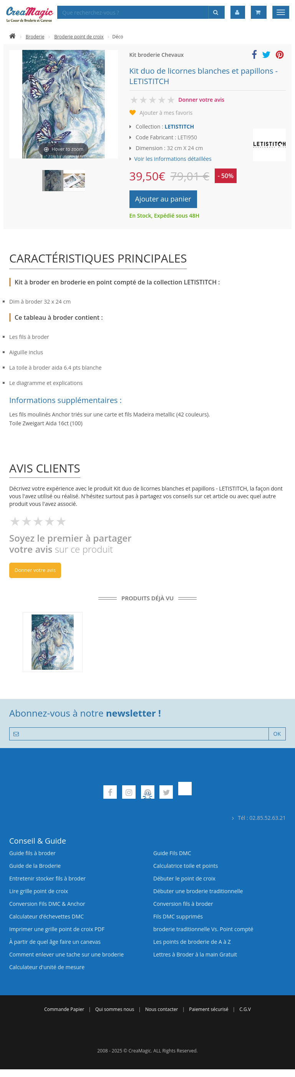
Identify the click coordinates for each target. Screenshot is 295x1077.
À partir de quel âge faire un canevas (55, 941)
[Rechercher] (216, 12)
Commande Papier (64, 1009)
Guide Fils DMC (172, 853)
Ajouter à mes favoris (165, 112)
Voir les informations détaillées (173, 158)
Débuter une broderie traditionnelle (198, 891)
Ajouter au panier (163, 198)
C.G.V (245, 1009)
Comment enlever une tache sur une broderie (66, 954)
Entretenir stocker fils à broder (47, 878)
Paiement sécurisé (208, 1009)
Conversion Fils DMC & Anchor (47, 903)
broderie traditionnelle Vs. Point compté (203, 929)
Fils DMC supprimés (178, 916)
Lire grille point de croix (38, 891)
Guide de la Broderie (35, 865)
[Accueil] (12, 36)
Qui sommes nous (114, 1009)
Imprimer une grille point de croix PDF (56, 929)
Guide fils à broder (32, 853)
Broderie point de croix (78, 36)
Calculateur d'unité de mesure (47, 967)
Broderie (35, 36)
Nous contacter (161, 1009)
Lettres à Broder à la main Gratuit (195, 954)
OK (277, 733)
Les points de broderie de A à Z (192, 941)
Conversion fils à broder (183, 903)
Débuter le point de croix (184, 878)
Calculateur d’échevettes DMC (46, 916)
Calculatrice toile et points (185, 865)
